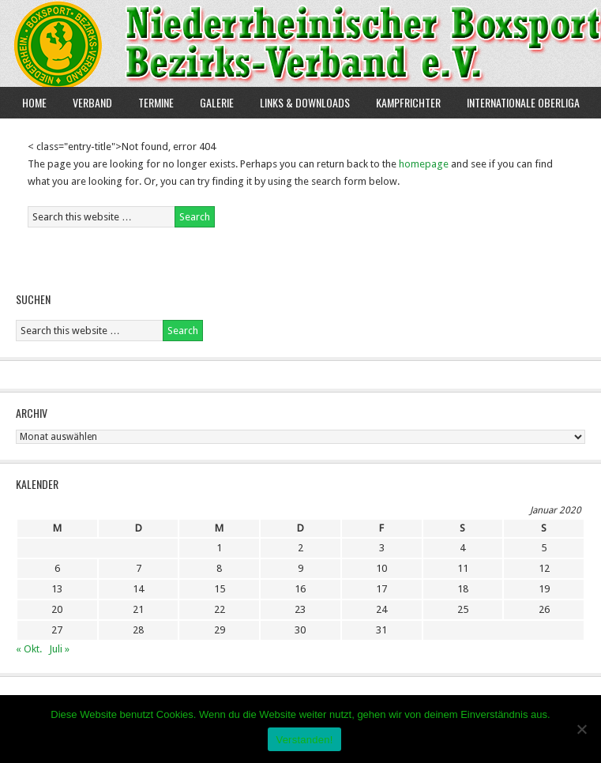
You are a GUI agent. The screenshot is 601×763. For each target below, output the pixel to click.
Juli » (59, 649)
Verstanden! (304, 740)
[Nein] (581, 729)
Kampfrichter (402, 102)
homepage (424, 164)
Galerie (217, 102)
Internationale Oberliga (523, 102)
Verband (86, 102)
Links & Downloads (305, 102)
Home (34, 102)
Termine (156, 102)
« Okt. (29, 649)
